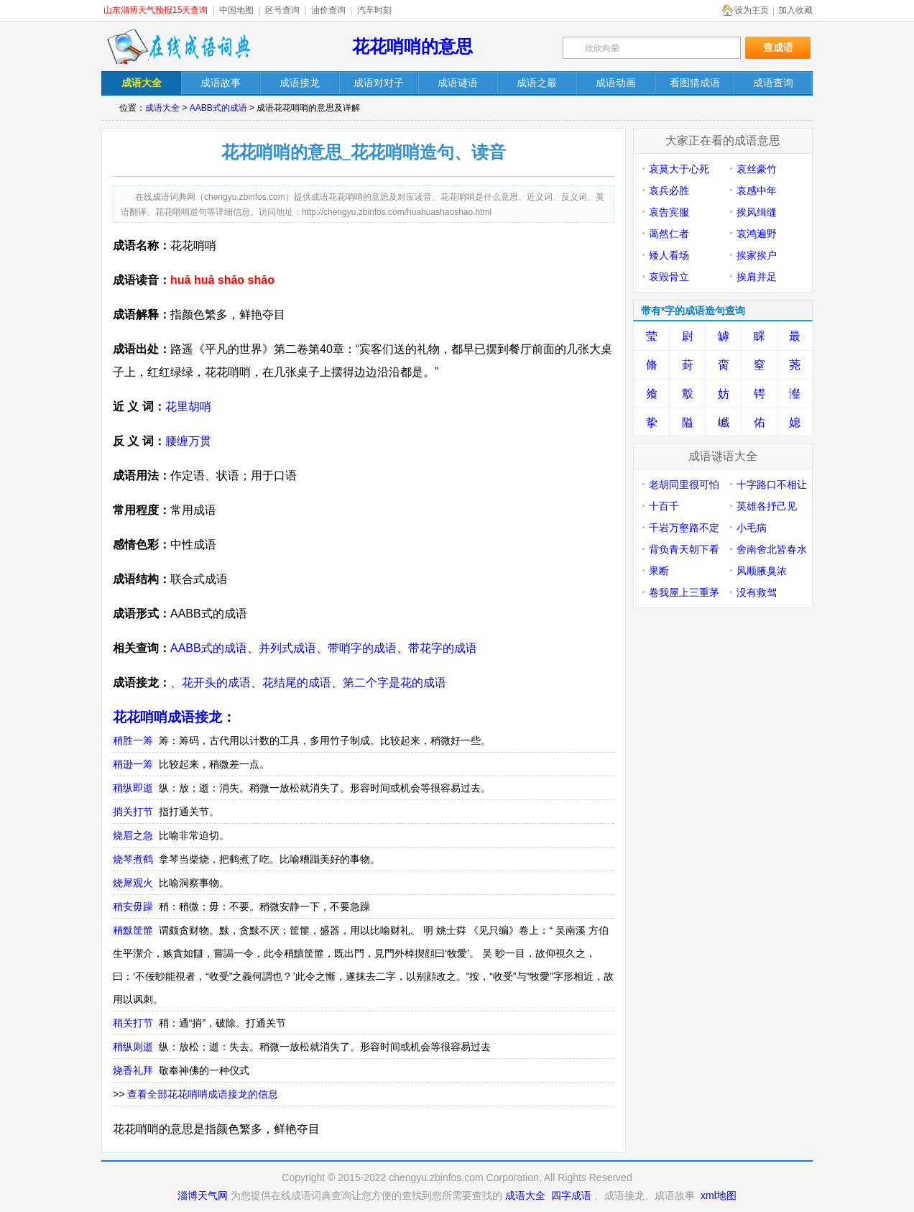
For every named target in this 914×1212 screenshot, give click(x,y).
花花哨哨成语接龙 (167, 717)
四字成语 (571, 1195)
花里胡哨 (188, 406)
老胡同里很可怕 (684, 484)
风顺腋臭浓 (762, 571)
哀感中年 (757, 190)
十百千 (664, 506)
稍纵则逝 (133, 1046)
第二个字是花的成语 (394, 682)
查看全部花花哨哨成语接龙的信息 (202, 1094)
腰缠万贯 (188, 441)
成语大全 (162, 108)
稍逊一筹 (133, 764)
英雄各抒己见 (767, 506)
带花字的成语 (442, 648)
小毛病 (752, 527)
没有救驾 (757, 592)
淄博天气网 (202, 1195)
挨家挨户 (757, 255)
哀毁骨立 (669, 277)
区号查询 (282, 10)
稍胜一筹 (133, 740)
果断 (659, 571)
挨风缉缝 (757, 212)
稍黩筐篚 (133, 930)
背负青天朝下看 (684, 549)
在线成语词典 (178, 46)
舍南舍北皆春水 (772, 549)
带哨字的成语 (362, 648)
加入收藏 (795, 10)
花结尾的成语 (296, 682)
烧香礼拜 (133, 1070)
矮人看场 (669, 255)
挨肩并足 (757, 277)
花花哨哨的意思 (412, 46)
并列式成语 (287, 648)
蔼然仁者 (669, 233)
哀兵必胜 (669, 190)
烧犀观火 (133, 883)
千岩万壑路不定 (684, 527)
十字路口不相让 (772, 484)
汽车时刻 (374, 10)
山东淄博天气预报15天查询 (155, 10)
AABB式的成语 (218, 108)
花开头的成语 (216, 682)
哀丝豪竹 (757, 169)
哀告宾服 (669, 212)
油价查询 (328, 10)
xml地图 (719, 1195)
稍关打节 (133, 1023)
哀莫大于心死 (679, 169)
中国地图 (236, 10)
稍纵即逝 (133, 788)
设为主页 (751, 10)
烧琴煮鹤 (133, 859)
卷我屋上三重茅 (684, 592)
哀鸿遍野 (757, 233)
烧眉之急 (133, 835)
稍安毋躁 (133, 906)
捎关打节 (133, 811)
